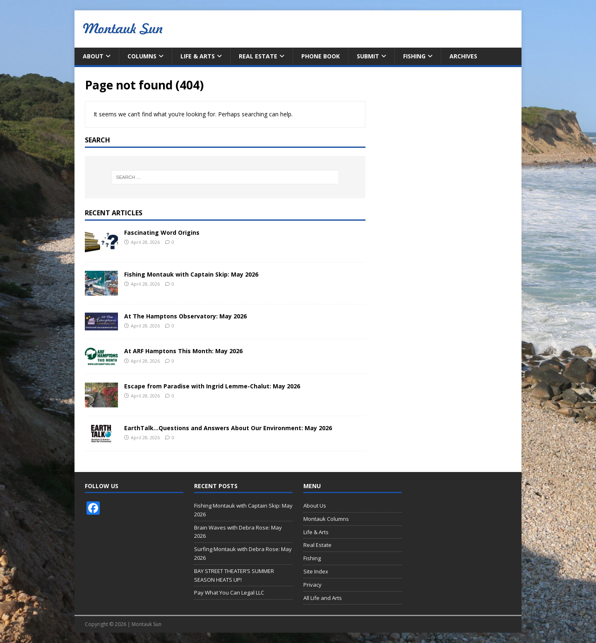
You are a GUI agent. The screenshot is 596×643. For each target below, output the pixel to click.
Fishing (414, 56)
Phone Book (320, 56)
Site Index (315, 571)
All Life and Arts (322, 598)
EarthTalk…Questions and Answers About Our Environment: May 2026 (228, 428)
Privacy (312, 584)
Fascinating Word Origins (161, 232)
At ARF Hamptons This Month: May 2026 (183, 351)
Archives (463, 56)
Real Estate (258, 56)
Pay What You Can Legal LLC (229, 592)
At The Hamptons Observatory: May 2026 (185, 316)
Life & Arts (197, 56)
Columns (141, 56)
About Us (314, 505)
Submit (368, 56)
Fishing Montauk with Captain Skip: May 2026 (191, 274)
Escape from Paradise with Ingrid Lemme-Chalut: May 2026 (212, 386)
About (93, 56)
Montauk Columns (326, 519)
